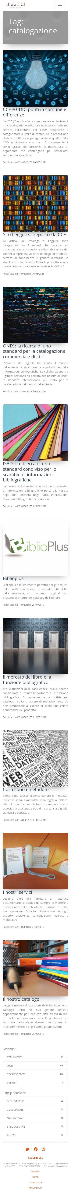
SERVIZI (35, 1177)
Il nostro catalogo (21, 999)
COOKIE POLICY (35, 1182)
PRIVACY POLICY (35, 1188)
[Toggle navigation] (60, 5)
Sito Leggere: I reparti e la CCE (34, 234)
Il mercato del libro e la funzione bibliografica (27, 679)
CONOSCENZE (24, 162)
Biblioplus (13, 578)
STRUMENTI (23, 273)
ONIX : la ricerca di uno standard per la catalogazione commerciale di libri (34, 351)
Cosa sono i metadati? (26, 789)
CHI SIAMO (35, 1171)
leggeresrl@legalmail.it (57, 1166)
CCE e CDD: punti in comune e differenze (34, 112)
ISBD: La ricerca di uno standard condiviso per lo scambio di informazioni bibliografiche (29, 471)
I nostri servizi (17, 892)
